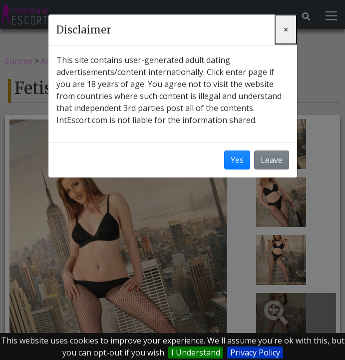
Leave (272, 160)
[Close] (286, 29)
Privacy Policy (255, 352)
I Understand (195, 352)
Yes (237, 160)
